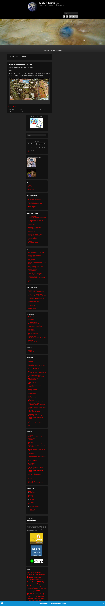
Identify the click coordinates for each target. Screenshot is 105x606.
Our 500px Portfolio (32, 327)
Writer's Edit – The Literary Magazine (35, 482)
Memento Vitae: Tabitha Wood (34, 447)
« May (28, 151)
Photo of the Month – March (20, 65)
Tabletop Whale (31, 351)
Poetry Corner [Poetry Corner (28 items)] (34, 598)
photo (35, 109)
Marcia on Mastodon (32, 204)
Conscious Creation (32, 374)
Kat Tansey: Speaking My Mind (34, 385)
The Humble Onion (32, 304)
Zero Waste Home (32, 281)
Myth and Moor (31, 453)
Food (29, 494)
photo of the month (41, 109)
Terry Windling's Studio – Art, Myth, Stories (37, 466)
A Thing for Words (32, 434)
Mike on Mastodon (32, 206)
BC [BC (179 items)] (28, 577)
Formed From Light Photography (35, 320)
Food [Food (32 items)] (36, 581)
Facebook (64, 16)
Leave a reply (30, 67)
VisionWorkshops (31, 340)
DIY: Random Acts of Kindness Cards (35, 436)
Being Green (32, 492)
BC (21, 109)
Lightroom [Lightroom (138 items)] (36, 591)
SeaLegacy (30, 271)
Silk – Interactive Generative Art (34, 235)
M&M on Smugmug (32, 202)
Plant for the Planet (32, 270)
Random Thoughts (32, 498)
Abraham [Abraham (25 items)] (29, 572)
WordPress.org (31, 189)
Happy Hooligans (31, 224)
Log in (29, 185)
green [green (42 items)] (28, 584)
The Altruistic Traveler (32, 302)
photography (10, 111)
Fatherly (30, 223)
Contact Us (63, 47)
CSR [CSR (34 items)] (33, 581)
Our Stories (55, 47)
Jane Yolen (30, 442)
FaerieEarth (30, 439)
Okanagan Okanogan (32, 269)
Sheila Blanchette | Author (33, 461)
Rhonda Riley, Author (32, 460)
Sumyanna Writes (31, 334)
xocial (29, 425)
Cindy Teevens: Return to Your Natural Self (37, 372)
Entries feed (30, 186)
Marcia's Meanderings (34, 506)
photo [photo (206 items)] (29, 593)
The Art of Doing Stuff (32, 237)
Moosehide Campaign (32, 389)
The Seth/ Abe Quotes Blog (33, 414)
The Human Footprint (32, 276)
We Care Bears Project (33, 242)
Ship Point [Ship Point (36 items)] (31, 600)
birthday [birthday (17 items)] (38, 577)
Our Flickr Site (31, 329)
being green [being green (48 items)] (33, 577)
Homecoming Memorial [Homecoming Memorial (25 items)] (40, 586)
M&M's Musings (49, 3)
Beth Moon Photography (33, 316)
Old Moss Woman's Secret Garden (35, 326)
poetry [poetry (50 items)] (29, 598)
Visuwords (30, 475)
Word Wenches (31, 479)
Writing (29, 503)
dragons (27, 109)
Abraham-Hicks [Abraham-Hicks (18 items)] (34, 572)
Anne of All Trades (32, 216)
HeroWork (30, 260)
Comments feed (31, 188)
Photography (14, 109)
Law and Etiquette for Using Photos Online (37, 325)
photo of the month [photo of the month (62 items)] (33, 596)
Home (40, 47)
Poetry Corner (32, 510)
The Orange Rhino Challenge (34, 411)
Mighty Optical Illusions (33, 228)
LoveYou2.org (31, 386)
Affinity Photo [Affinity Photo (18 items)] (42, 574)
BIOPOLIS (30, 253)
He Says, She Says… (34, 505)
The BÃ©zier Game (32, 336)
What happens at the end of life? (34, 422)
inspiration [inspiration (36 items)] (43, 588)
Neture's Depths (31, 265)
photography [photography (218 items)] (38, 593)
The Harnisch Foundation (33, 408)
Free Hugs (32, 499)
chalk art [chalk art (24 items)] (43, 579)
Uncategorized (31, 502)
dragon (23, 109)
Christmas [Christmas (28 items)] (29, 581)
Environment (30, 491)
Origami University (32, 232)
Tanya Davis (30, 464)
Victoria (15, 111)
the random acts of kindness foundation (36, 413)
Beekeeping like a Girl (32, 290)
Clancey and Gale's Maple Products (35, 294)
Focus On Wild (31, 319)
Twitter (67, 16)
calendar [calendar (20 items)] (34, 579)
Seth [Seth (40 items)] (41, 598)
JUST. (29, 383)
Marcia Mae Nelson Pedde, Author (35, 203)
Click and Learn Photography (34, 318)
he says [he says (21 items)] (41, 584)
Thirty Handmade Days (33, 239)
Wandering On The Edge (33, 341)
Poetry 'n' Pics (32, 509)
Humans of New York (32, 322)
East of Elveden (31, 259)
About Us (47, 47)
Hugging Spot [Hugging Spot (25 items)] (30, 588)
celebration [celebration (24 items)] (38, 579)
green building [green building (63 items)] (35, 584)
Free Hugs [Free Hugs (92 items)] (41, 582)
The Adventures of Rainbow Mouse (37, 512)
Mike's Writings (33, 507)
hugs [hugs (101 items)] (35, 588)
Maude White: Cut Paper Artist (34, 227)
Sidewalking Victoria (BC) (33, 301)
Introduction (30, 495)
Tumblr (73, 16)
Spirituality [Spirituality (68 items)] (38, 600)
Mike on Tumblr (31, 207)
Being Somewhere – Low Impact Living (36, 252)
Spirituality (30, 500)
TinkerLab (30, 241)
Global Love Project (32, 382)
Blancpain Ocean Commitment (34, 255)
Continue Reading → (13, 106)
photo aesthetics (31, 330)
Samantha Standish (32, 397)
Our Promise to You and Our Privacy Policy (52, 50)
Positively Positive (32, 393)
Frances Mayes (31, 440)
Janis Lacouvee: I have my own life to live (36, 443)
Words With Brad (31, 481)
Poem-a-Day (30, 459)
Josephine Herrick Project (33, 323)
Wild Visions (30, 244)
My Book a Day (31, 452)
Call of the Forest (31, 256)
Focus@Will (30, 381)
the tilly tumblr (31, 468)
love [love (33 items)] (41, 591)
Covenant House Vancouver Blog (35, 375)
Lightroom (32, 109)
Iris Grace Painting (32, 225)
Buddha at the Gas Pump (33, 368)
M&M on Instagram (32, 200)
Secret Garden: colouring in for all (35, 234)
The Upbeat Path (31, 305)
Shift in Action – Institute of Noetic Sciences (37, 407)
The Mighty (30, 410)
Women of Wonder (32, 424)
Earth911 (30, 258)
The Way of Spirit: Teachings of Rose (35, 415)
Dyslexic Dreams (31, 438)
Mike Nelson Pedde (22, 67)
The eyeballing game (32, 238)
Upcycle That (31, 280)
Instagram (76, 16)
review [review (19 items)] (39, 598)
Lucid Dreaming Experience (34, 387)
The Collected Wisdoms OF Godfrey (35, 467)
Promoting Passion (32, 332)
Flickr (70, 16)
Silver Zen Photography (33, 333)
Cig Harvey (30, 435)
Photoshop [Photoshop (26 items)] (41, 596)
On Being (30, 392)
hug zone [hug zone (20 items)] (38, 588)
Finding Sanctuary (32, 379)
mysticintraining (31, 390)
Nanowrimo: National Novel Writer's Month (37, 454)
